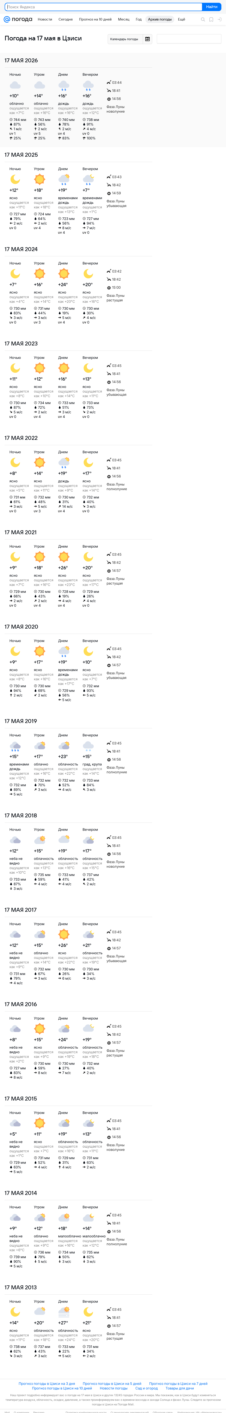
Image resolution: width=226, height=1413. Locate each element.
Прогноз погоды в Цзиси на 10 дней (62, 1388)
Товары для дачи (180, 1388)
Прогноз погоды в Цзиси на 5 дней (112, 1383)
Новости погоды (114, 1388)
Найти (211, 7)
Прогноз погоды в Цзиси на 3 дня (47, 1383)
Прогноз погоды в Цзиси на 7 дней (178, 1383)
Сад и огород (146, 1388)
